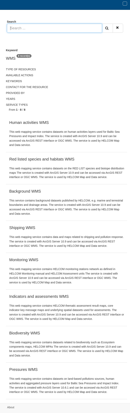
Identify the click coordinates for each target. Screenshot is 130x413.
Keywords (14, 81)
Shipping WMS (22, 228)
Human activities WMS (29, 122)
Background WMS (25, 191)
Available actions (19, 75)
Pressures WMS (23, 369)
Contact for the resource (27, 87)
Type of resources (21, 69)
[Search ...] (54, 28)
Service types (17, 104)
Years (10, 98)
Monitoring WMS (23, 260)
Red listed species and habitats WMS (41, 159)
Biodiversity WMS (24, 333)
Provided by (15, 93)
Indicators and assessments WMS (39, 296)
